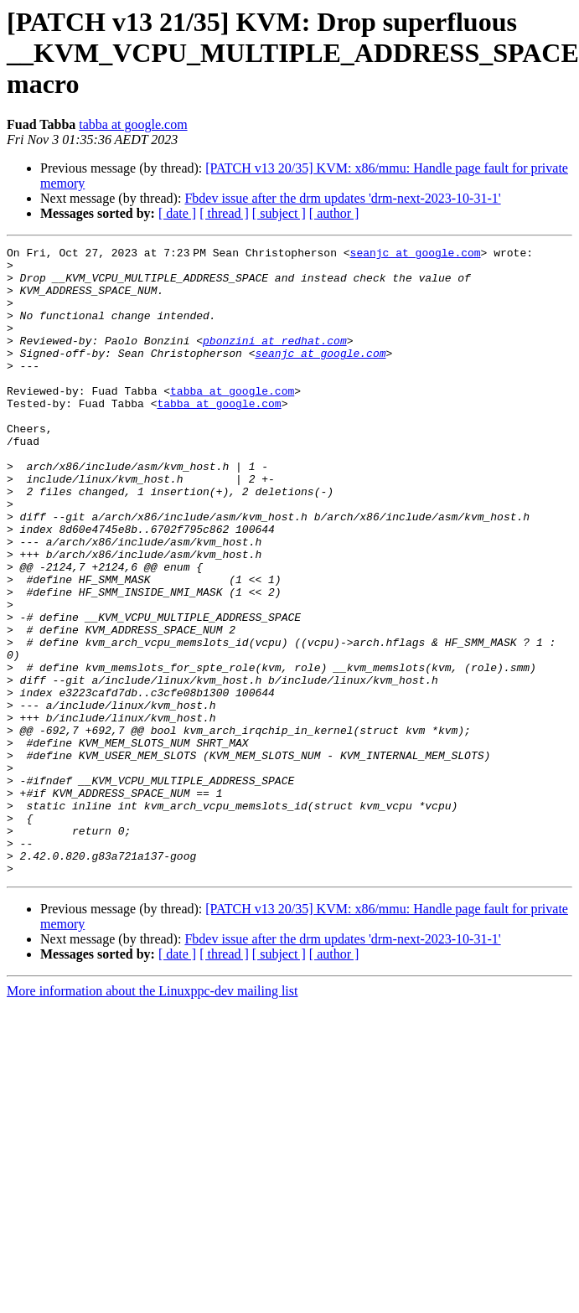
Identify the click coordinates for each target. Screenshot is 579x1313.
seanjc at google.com (418, 254)
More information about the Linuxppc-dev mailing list (152, 1116)
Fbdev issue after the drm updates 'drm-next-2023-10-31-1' (342, 198)
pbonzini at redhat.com (275, 360)
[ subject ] (279, 213)
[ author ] (334, 213)
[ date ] (177, 213)
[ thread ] (224, 213)
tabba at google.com (133, 124)
